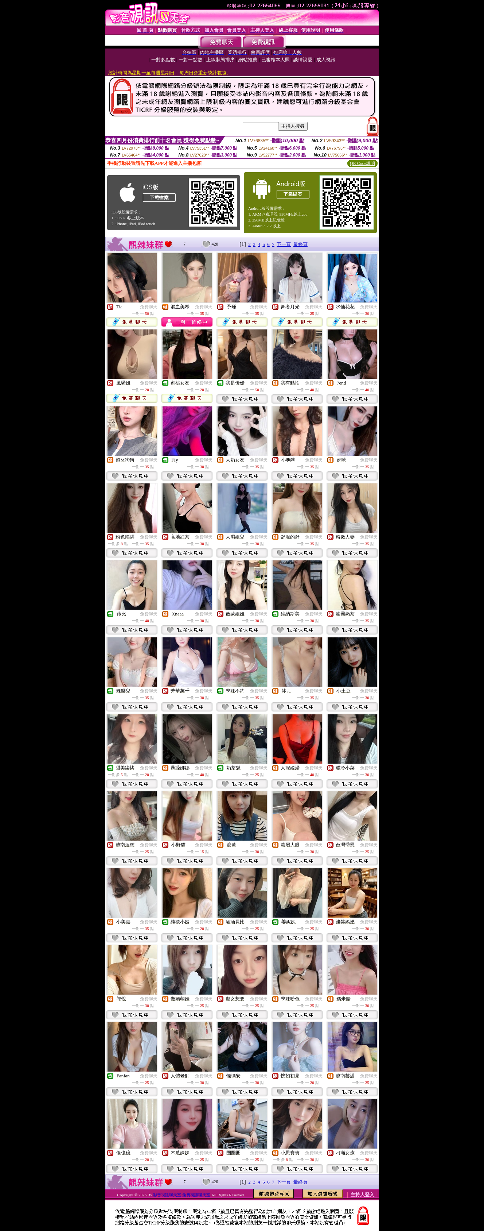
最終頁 (300, 244)
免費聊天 (148, 306)
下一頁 (284, 244)
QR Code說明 (362, 163)
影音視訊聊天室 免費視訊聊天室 (181, 1195)
